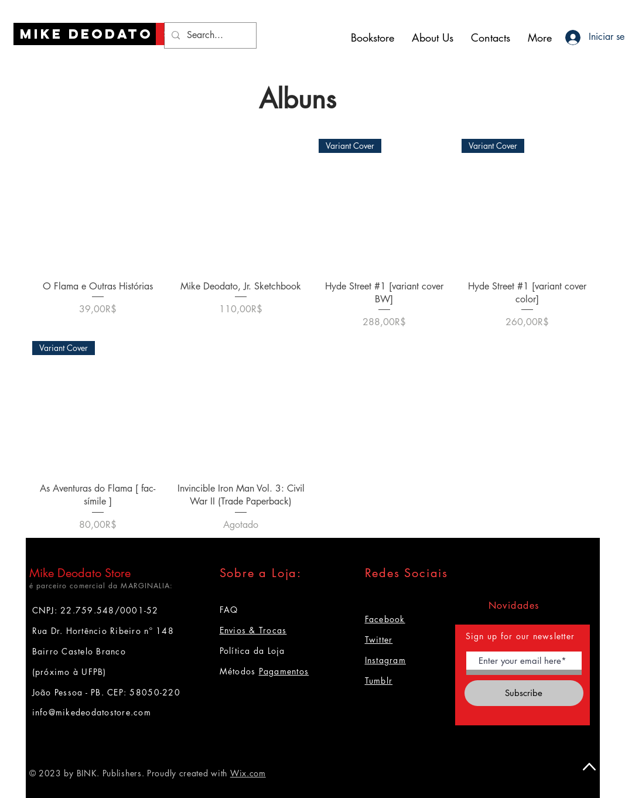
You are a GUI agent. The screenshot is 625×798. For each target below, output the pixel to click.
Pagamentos (284, 671)
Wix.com (248, 773)
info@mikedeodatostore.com (92, 712)
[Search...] (209, 35)
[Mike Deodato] (86, 34)
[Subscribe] (524, 693)
